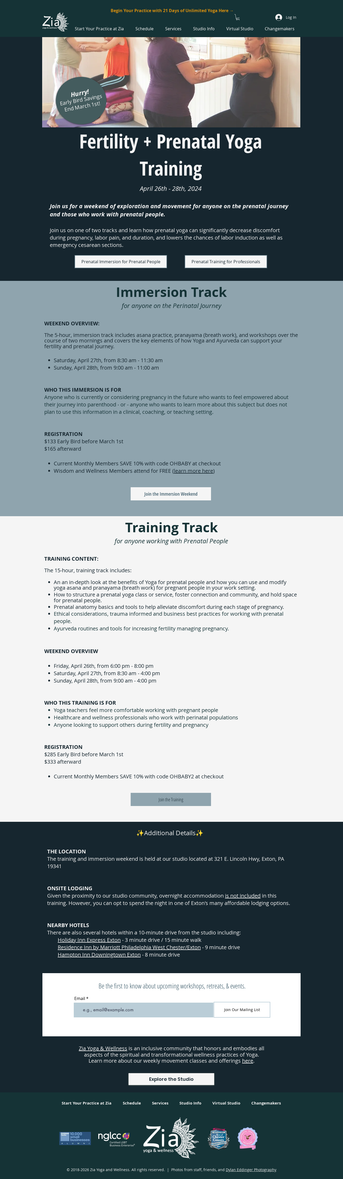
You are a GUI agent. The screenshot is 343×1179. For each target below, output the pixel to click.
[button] (238, 17)
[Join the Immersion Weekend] (171, 493)
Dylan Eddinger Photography (251, 1169)
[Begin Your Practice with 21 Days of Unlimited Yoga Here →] (172, 10)
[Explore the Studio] (171, 1079)
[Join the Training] (171, 799)
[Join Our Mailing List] (242, 1010)
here (247, 1060)
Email (79, 998)
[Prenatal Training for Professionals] (226, 261)
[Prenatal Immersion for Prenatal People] (121, 261)
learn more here (193, 470)
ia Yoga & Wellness (104, 1048)
